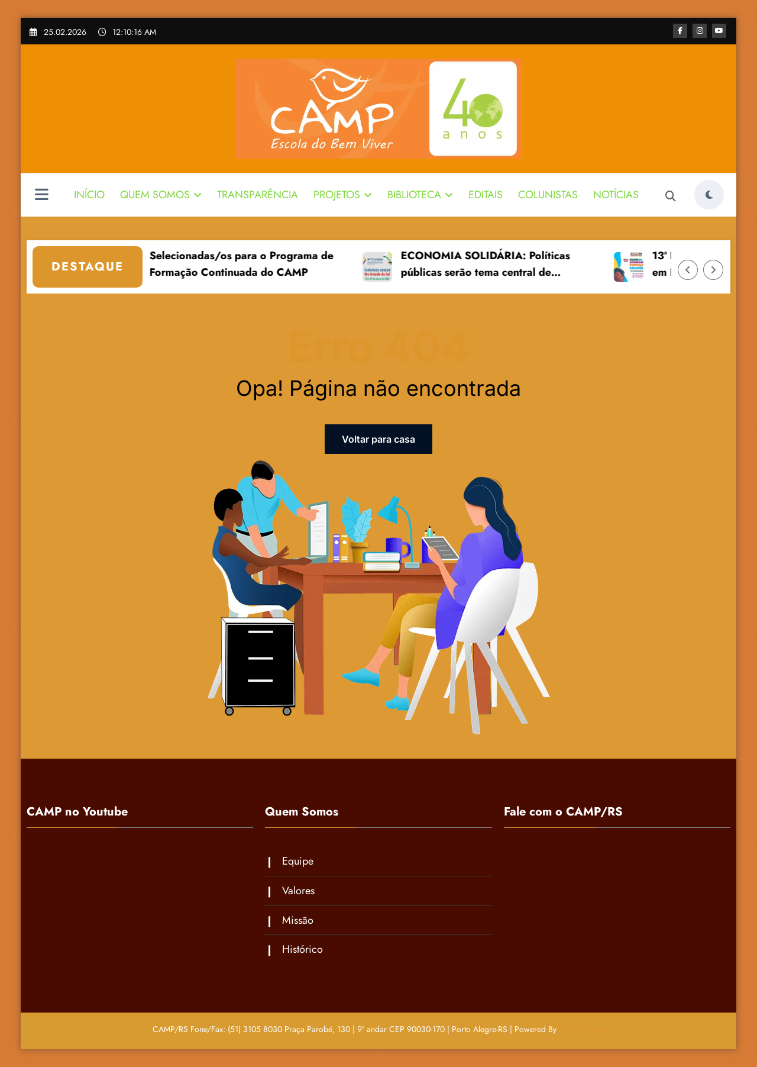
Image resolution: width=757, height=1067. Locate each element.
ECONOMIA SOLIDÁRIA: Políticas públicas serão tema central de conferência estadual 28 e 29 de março (507, 265)
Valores (298, 890)
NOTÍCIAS (616, 194)
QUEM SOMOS (161, 194)
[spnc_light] (709, 194)
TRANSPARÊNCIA (257, 194)
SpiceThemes (582, 1029)
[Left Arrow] (687, 269)
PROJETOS (342, 194)
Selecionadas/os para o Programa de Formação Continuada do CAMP (252, 264)
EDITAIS (485, 194)
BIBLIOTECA (420, 194)
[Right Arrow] (713, 269)
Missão (297, 920)
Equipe (297, 861)
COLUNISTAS (548, 194)
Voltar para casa (378, 439)
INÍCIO (89, 194)
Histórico (302, 949)
